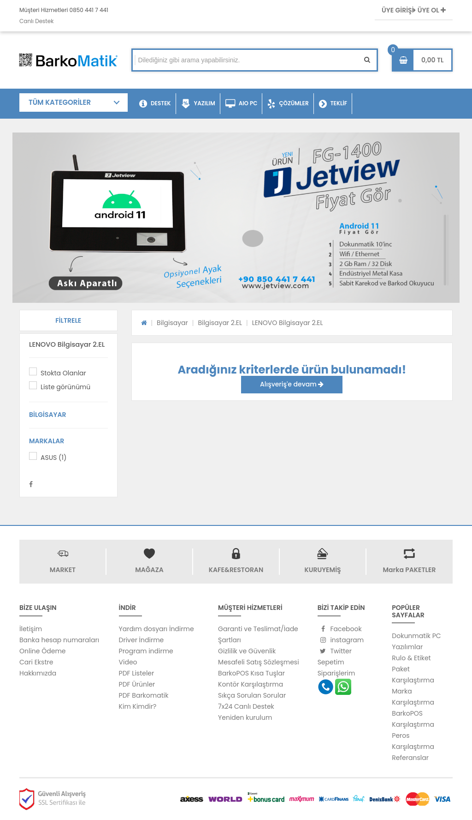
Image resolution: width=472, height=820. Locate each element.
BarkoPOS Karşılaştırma (413, 719)
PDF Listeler (136, 673)
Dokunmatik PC (416, 635)
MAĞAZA (149, 569)
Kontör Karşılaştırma (250, 684)
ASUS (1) (53, 457)
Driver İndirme (141, 640)
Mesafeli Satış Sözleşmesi (258, 662)
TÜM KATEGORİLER (60, 102)
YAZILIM (198, 103)
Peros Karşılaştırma (413, 741)
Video (128, 662)
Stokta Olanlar (63, 373)
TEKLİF (333, 103)
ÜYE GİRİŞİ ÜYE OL (414, 10)
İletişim (30, 628)
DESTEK (155, 103)
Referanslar (410, 757)
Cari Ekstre (36, 662)
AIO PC (241, 103)
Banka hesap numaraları (59, 640)
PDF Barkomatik (144, 695)
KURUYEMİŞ (322, 569)
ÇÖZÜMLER (287, 103)
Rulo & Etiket (411, 658)
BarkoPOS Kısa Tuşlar (251, 673)
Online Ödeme (42, 651)
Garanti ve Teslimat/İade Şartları (258, 634)
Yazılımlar (407, 646)
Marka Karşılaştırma (413, 697)
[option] (236, 218)
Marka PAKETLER (409, 569)
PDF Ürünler (137, 684)
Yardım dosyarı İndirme (156, 628)
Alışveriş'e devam (292, 384)
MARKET (63, 569)
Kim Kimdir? (138, 706)
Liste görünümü (65, 387)
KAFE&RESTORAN (236, 569)
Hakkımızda (37, 673)
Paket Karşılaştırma (413, 674)
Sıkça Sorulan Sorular (252, 695)
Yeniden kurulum (245, 717)
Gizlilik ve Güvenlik (247, 651)
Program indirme (146, 651)
